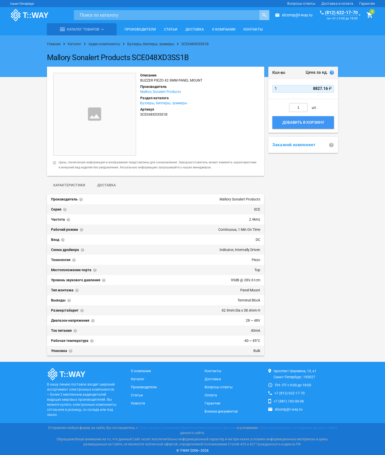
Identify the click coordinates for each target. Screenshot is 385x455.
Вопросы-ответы (301, 4)
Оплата (211, 395)
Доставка (194, 29)
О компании (223, 29)
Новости (138, 403)
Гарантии (212, 403)
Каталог (138, 379)
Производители (140, 29)
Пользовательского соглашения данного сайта (297, 428)
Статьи (170, 29)
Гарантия (367, 4)
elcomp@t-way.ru (297, 15)
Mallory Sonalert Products (160, 92)
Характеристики (69, 185)
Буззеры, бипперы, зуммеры (163, 103)
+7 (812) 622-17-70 (289, 393)
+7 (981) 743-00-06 (289, 401)
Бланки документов (221, 411)
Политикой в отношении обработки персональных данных (187, 428)
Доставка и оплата (337, 4)
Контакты (253, 29)
